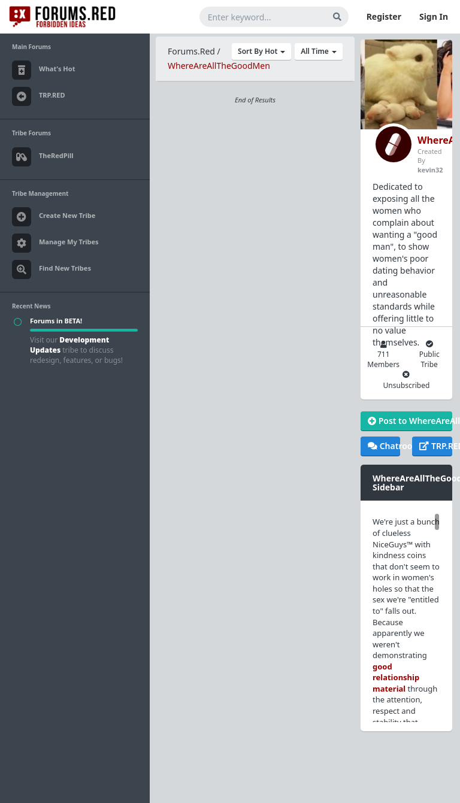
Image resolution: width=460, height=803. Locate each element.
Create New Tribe (53, 216)
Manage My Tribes (55, 243)
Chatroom (384, 446)
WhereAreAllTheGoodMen (219, 65)
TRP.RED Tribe (435, 446)
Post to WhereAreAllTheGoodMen (410, 420)
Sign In (433, 16)
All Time (319, 51)
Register (384, 16)
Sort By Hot (261, 51)
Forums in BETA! (56, 320)
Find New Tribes (51, 269)
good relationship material (396, 677)
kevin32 (430, 169)
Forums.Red (191, 51)
